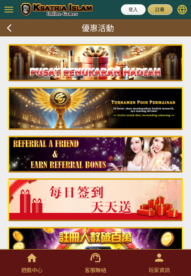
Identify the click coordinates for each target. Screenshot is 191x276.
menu (9, 9)
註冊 (160, 9)
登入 (133, 9)
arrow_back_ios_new (9, 28)
